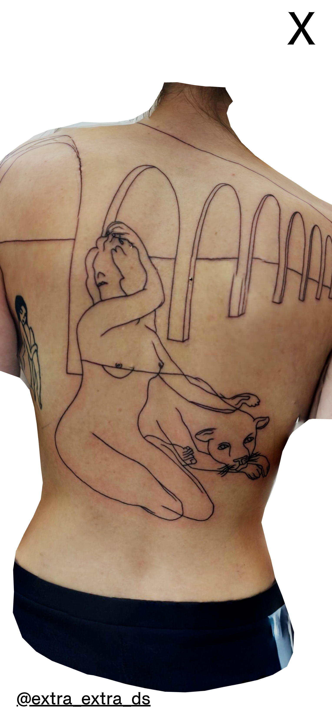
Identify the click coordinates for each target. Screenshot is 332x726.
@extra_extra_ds (83, 699)
